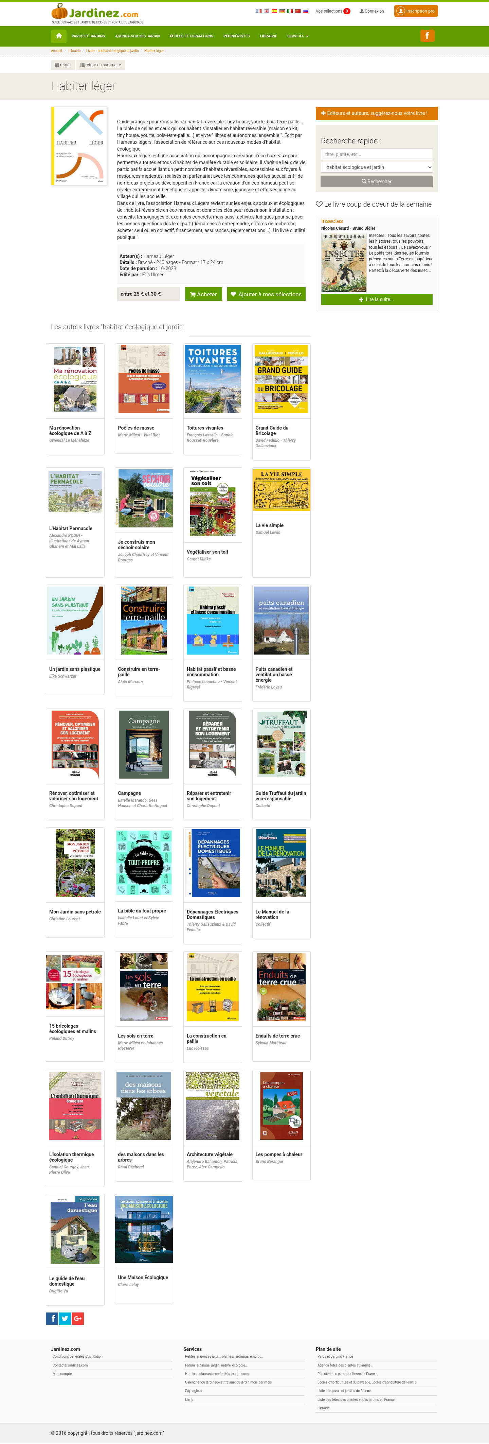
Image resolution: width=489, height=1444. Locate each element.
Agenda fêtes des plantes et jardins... (345, 1366)
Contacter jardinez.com (70, 1366)
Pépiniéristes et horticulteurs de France (347, 1374)
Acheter (203, 294)
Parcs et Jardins (88, 36)
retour (63, 65)
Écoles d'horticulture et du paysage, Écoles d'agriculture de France (367, 1383)
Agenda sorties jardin (137, 36)
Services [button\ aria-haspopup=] (298, 36)
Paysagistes (194, 1391)
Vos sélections (333, 11)
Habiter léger (154, 51)
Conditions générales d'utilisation (78, 1357)
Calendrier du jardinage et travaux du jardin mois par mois (228, 1383)
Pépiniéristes (236, 36)
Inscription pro (415, 10)
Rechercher (377, 181)
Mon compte (62, 1374)
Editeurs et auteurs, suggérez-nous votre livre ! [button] (374, 113)
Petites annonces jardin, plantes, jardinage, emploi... (224, 1357)
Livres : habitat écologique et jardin (112, 51)
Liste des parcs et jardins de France (344, 1391)
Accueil (56, 51)
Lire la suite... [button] (376, 299)
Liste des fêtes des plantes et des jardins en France (356, 1400)
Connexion (372, 11)
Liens (189, 1400)
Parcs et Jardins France (335, 1357)
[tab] (118, 328)
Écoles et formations (191, 36)
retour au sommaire (100, 65)
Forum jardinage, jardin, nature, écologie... (216, 1366)
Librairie (268, 36)
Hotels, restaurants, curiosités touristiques (217, 1374)
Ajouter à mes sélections (266, 294)
